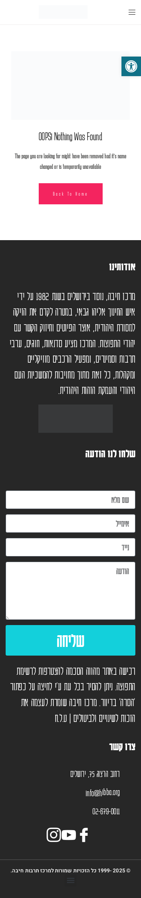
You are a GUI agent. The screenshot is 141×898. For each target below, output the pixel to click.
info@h (94, 793)
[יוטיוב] (70, 833)
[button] (70, 880)
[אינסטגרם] (55, 833)
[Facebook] (85, 833)
